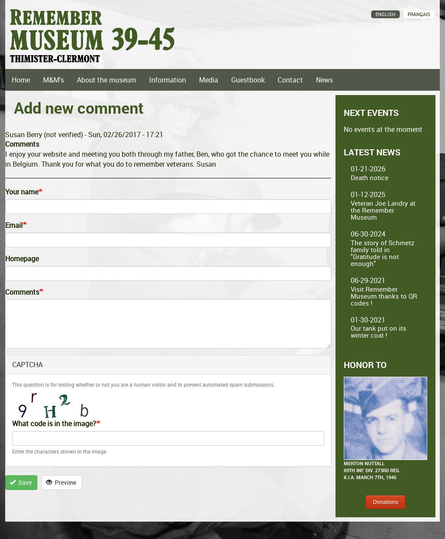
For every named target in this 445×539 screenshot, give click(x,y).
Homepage (22, 258)
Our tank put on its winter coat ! (378, 332)
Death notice (370, 177)
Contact (290, 80)
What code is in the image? (54, 423)
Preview (61, 482)
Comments (22, 292)
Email (14, 225)
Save (21, 482)
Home (21, 80)
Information (167, 80)
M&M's (53, 80)
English (385, 14)
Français (419, 14)
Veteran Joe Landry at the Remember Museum (383, 210)
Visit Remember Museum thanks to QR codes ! (384, 296)
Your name (21, 192)
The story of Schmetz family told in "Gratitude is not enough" (383, 253)
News (324, 80)
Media (208, 80)
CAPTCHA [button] (27, 364)
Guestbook (248, 80)
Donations (386, 502)
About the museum (106, 80)
